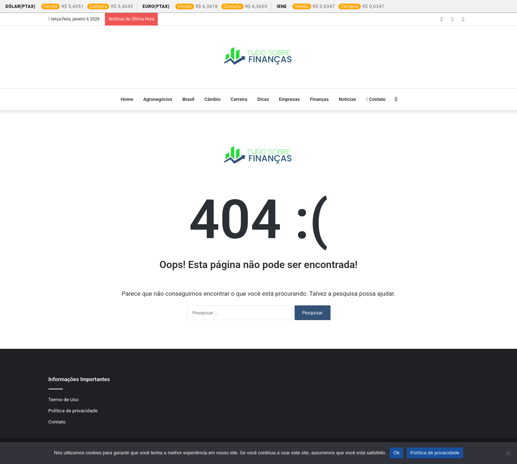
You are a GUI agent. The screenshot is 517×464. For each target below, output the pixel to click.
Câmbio (212, 99)
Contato (376, 99)
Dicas (263, 99)
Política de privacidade (73, 410)
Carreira (239, 99)
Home (127, 99)
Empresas (289, 99)
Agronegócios (157, 99)
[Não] (508, 452)
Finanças (319, 99)
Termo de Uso (64, 399)
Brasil (188, 99)
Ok (396, 452)
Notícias (347, 99)
